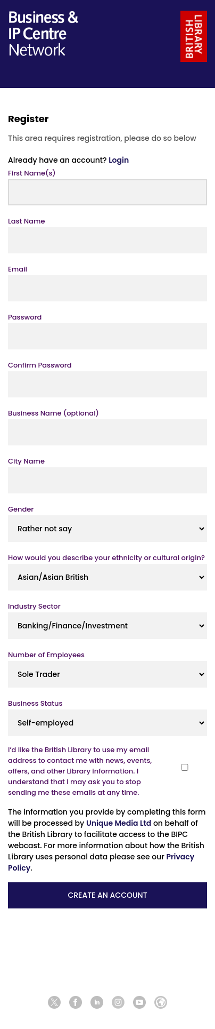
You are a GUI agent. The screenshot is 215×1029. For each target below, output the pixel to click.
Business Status (35, 703)
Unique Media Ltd (118, 823)
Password (25, 317)
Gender (21, 509)
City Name (26, 461)
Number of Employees (46, 655)
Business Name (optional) (53, 413)
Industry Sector (34, 606)
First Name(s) (32, 173)
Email (17, 269)
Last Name (26, 221)
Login (119, 160)
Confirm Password (40, 365)
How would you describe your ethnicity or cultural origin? (106, 558)
